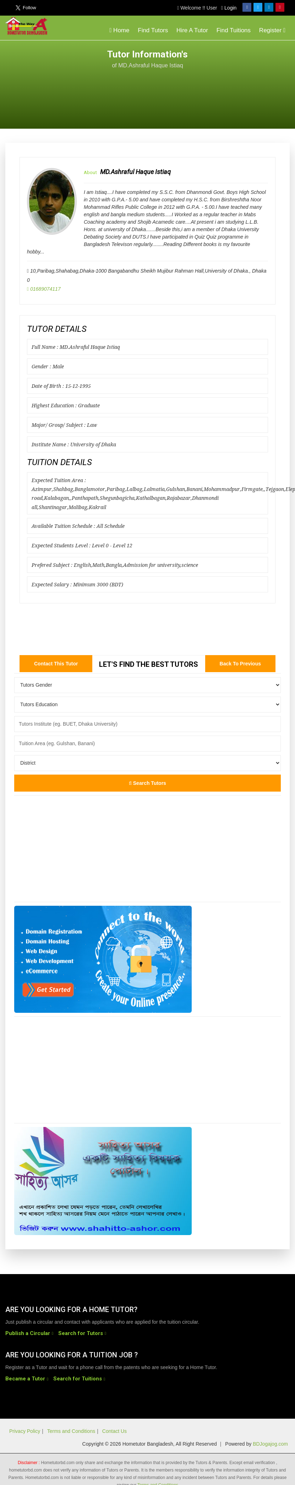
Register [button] (272, 30)
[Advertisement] (233, 86)
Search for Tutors (80, 1333)
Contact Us (114, 1431)
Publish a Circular (27, 1333)
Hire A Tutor (192, 30)
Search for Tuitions (77, 1378)
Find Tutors (153, 30)
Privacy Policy (24, 1431)
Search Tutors (147, 783)
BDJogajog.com (270, 1444)
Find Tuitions (234, 30)
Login (228, 8)
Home (119, 30)
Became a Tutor (25, 1378)
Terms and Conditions (71, 1431)
